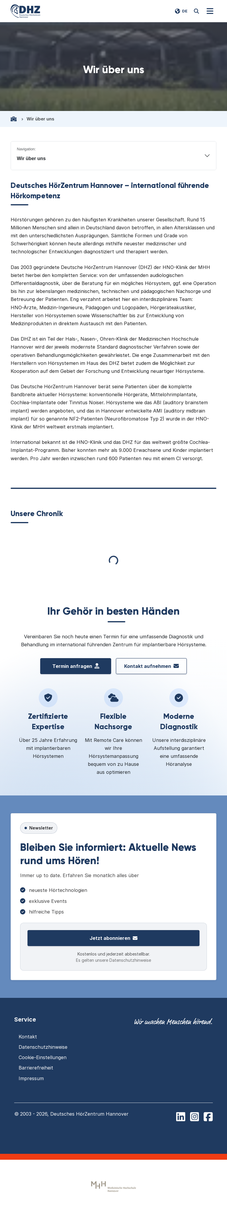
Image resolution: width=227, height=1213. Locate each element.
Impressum (31, 1078)
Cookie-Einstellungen (43, 1057)
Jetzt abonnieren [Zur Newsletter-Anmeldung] (113, 938)
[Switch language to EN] (181, 11)
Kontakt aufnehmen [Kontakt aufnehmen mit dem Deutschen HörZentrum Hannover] (151, 666)
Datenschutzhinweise (43, 1047)
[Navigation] (209, 11)
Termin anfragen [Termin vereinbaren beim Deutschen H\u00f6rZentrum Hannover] (75, 666)
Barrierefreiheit (36, 1068)
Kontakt (28, 1037)
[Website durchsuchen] (196, 11)
